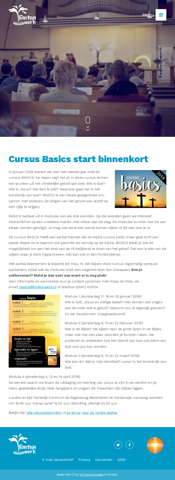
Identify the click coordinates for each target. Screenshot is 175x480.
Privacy (84, 460)
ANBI (121, 460)
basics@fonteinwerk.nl (38, 287)
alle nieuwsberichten (44, 412)
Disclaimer (104, 460)
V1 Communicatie (91, 474)
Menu (154, 15)
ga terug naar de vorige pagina (92, 412)
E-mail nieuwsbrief (57, 460)
